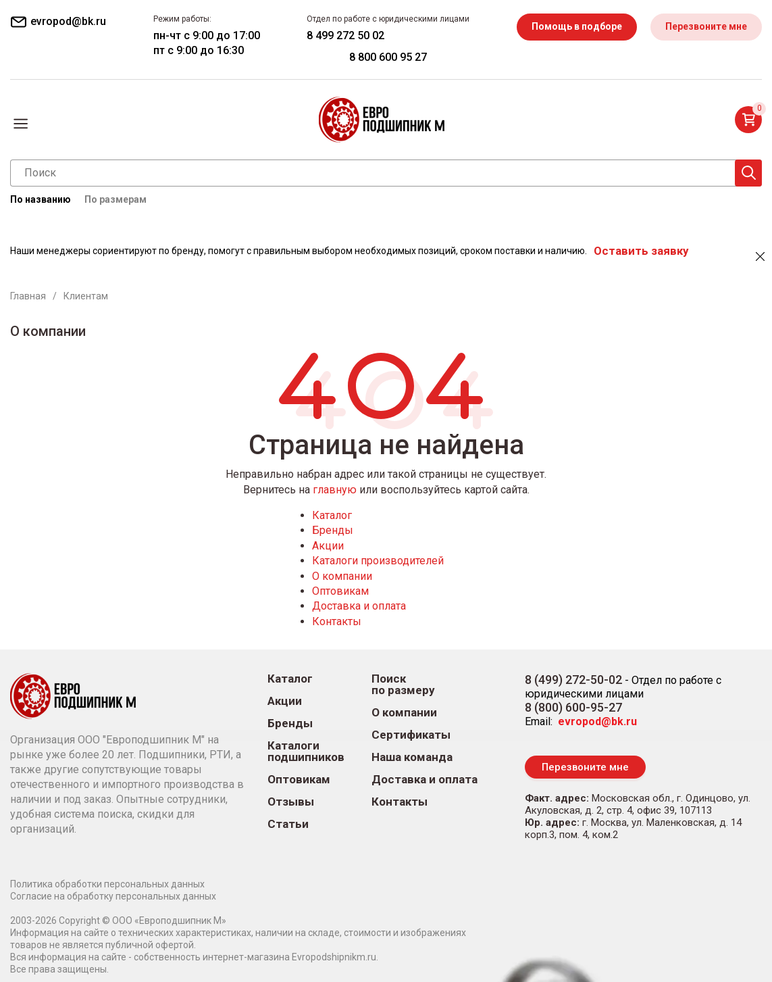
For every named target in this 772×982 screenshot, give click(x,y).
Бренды (332, 530)
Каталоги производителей (378, 560)
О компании (342, 576)
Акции (328, 545)
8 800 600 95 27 (388, 57)
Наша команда (412, 757)
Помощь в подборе (577, 26)
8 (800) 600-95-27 (573, 707)
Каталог (332, 515)
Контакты (336, 621)
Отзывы (290, 802)
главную (335, 489)
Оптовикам (340, 591)
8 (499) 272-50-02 (573, 679)
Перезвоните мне (706, 26)
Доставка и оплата (359, 605)
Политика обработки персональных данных (107, 884)
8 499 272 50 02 (345, 35)
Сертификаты (411, 735)
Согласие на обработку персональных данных (113, 896)
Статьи (288, 824)
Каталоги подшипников (305, 751)
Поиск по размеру (403, 684)
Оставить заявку (641, 250)
